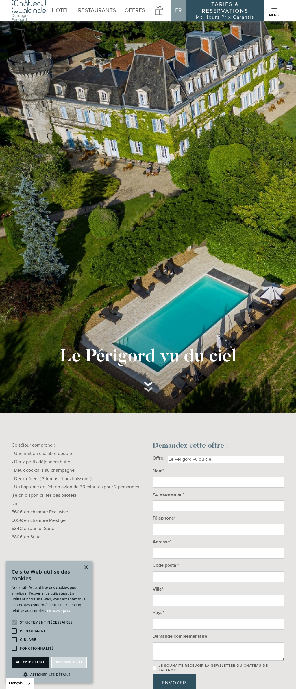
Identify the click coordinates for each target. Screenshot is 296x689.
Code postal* (166, 565)
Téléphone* (164, 518)
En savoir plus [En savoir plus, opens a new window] (58, 610)
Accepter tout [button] (30, 661)
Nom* (158, 470)
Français (16, 683)
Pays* (158, 612)
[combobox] (20, 683)
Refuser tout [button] (69, 661)
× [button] (86, 567)
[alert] (49, 622)
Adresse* (162, 541)
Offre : (159, 458)
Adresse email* (168, 494)
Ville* (158, 589)
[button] (97, 10)
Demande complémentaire (180, 636)
